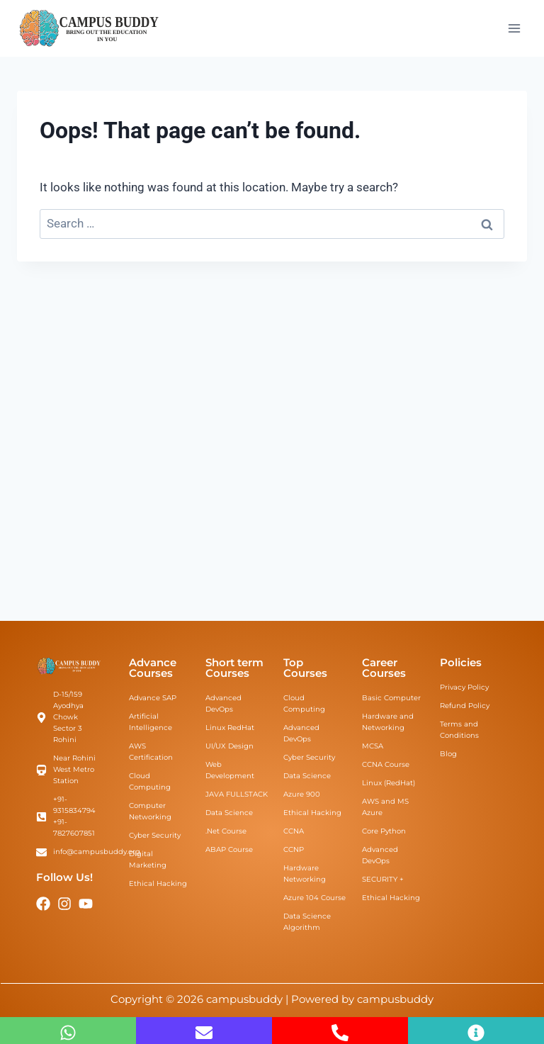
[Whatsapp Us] (68, 1032)
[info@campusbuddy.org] (204, 1032)
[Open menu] (514, 28)
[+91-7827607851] (340, 1032)
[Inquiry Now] (476, 1032)
